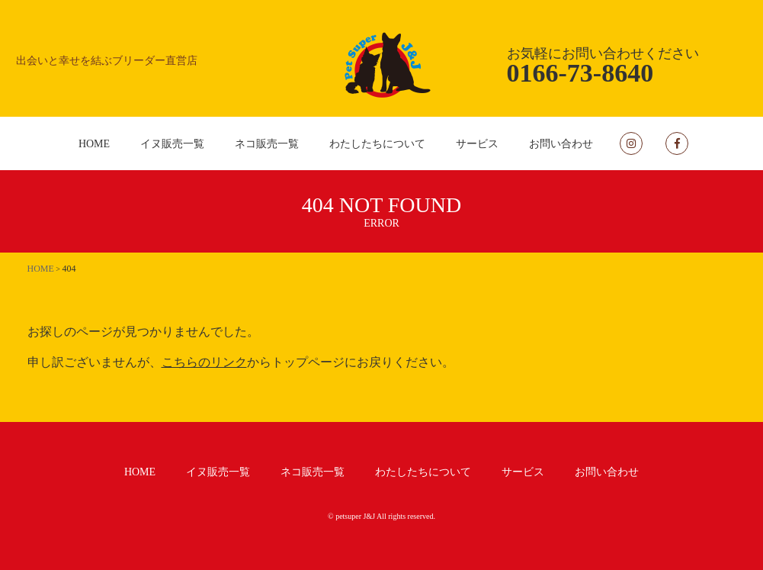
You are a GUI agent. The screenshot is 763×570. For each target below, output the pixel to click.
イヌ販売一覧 (172, 144)
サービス (477, 144)
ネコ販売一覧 (267, 144)
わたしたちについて (377, 144)
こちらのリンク (204, 362)
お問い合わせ (561, 144)
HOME (94, 144)
